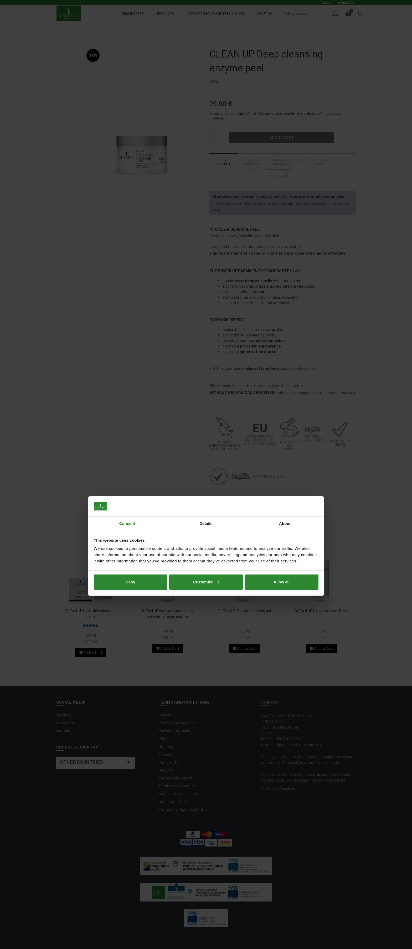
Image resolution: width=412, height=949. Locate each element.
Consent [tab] (127, 452)
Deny (130, 510)
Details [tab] (206, 452)
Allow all (282, 510)
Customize (206, 510)
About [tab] (285, 452)
